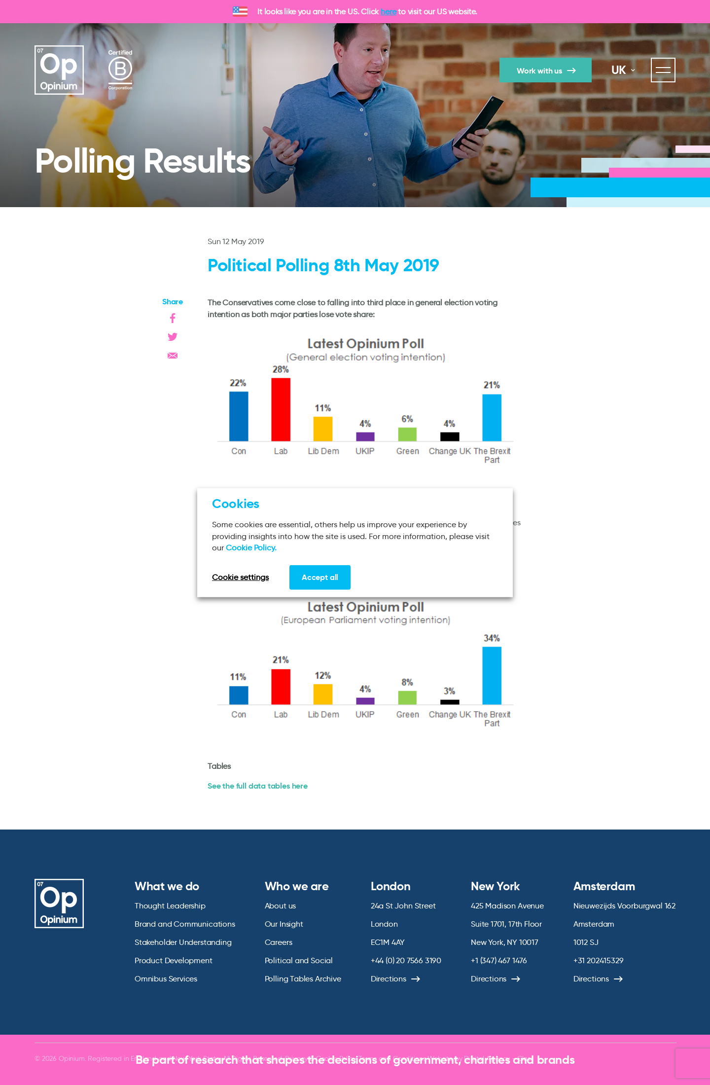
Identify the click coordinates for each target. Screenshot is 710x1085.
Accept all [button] (320, 577)
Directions (388, 978)
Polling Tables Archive (303, 978)
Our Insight (284, 924)
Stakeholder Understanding (183, 942)
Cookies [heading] (235, 503)
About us (280, 905)
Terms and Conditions (392, 1058)
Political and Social (299, 960)
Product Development (174, 960)
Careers (278, 942)
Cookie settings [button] (240, 576)
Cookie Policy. (251, 547)
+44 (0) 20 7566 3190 (406, 960)
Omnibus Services (166, 978)
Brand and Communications (185, 924)
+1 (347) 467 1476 (499, 960)
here (388, 11)
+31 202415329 (598, 960)
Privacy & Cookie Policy (320, 1058)
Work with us (539, 71)
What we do (167, 886)
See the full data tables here (258, 786)
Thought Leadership (170, 905)
